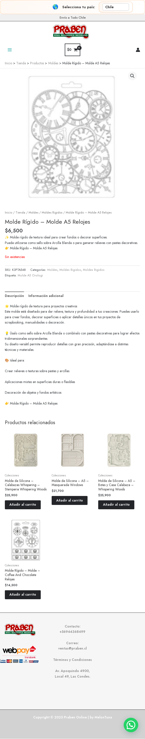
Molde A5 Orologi (30, 275)
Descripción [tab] (14, 295)
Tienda (20, 212)
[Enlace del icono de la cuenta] (138, 50)
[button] (132, 76)
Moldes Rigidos (52, 212)
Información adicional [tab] (46, 295)
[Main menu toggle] (9, 49)
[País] (116, 7)
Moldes (33, 212)
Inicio (8, 212)
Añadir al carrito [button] (23, 504)
